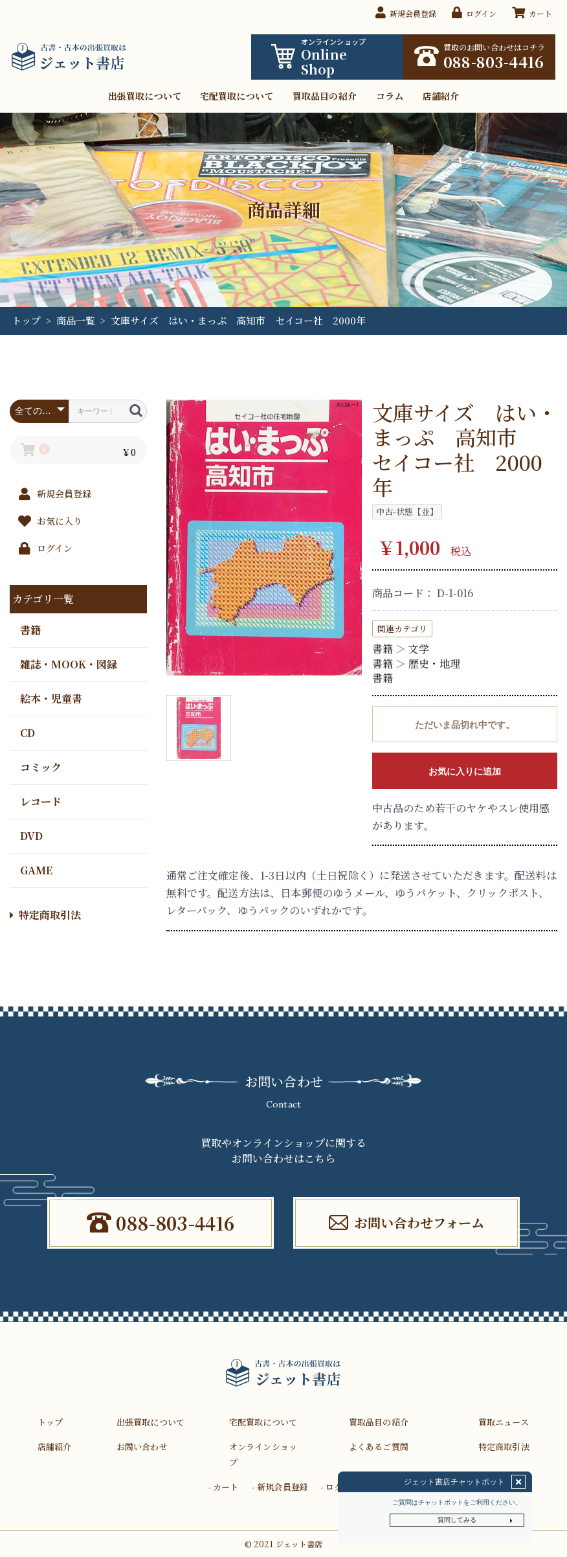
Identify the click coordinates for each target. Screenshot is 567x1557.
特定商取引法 (45, 914)
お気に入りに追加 (464, 771)
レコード (40, 800)
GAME (36, 869)
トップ (26, 320)
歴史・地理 (434, 663)
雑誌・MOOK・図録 (68, 663)
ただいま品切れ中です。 (465, 725)
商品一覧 (75, 320)
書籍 (30, 629)
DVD (31, 835)
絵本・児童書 (51, 697)
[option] (264, 538)
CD (27, 732)
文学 (418, 648)
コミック (40, 766)
